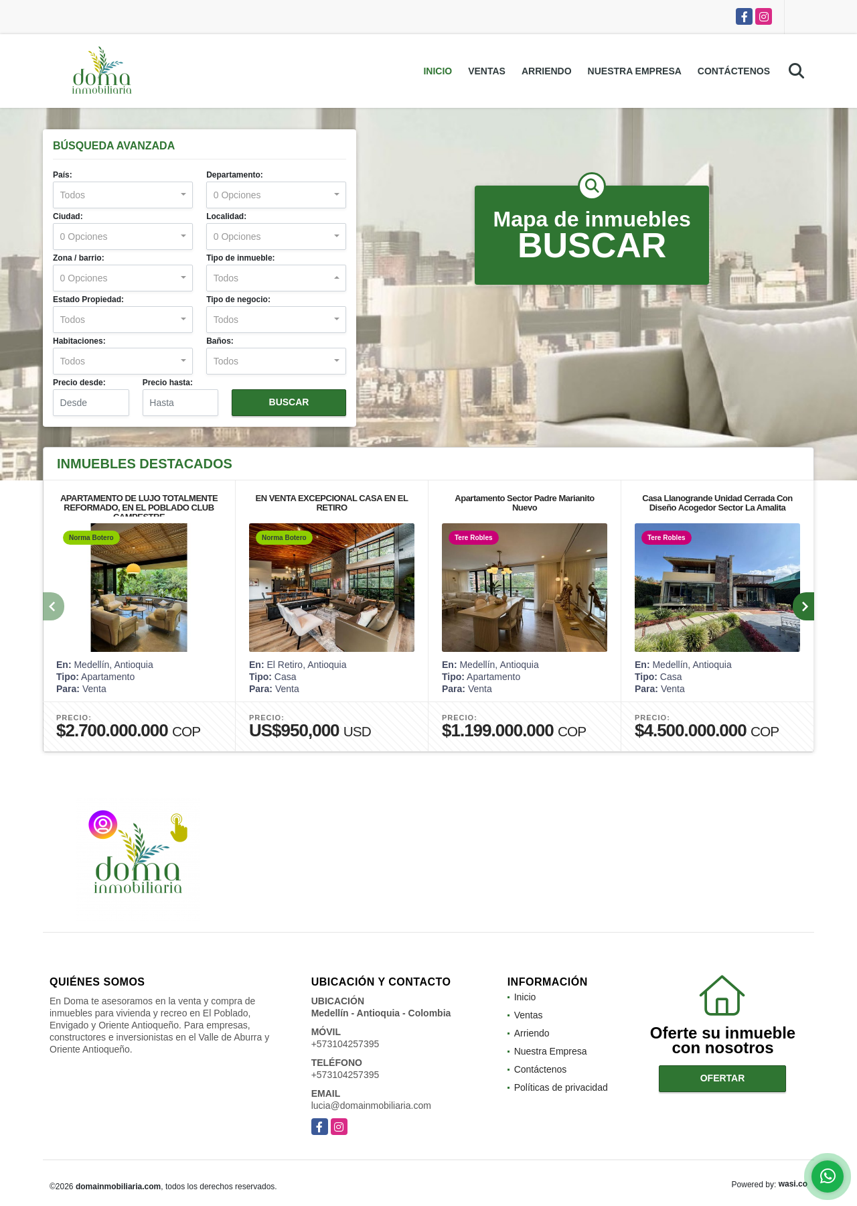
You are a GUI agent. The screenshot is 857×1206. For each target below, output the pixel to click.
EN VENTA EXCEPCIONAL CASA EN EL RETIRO (332, 503)
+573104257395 (345, 1043)
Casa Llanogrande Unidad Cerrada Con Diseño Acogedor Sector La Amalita (717, 503)
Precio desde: (79, 382)
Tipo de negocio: (238, 299)
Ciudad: (68, 216)
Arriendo (547, 71)
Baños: (220, 341)
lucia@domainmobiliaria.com (371, 1105)
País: (62, 175)
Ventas (486, 71)
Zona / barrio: (78, 258)
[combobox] (123, 195)
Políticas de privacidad (561, 1087)
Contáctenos (734, 71)
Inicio (437, 71)
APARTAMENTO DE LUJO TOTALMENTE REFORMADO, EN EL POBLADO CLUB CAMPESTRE (139, 507)
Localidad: (226, 216)
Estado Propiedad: (88, 299)
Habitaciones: (79, 341)
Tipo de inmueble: (240, 258)
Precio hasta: (168, 382)
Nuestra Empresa (635, 71)
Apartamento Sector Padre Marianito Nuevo (524, 503)
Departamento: (234, 175)
